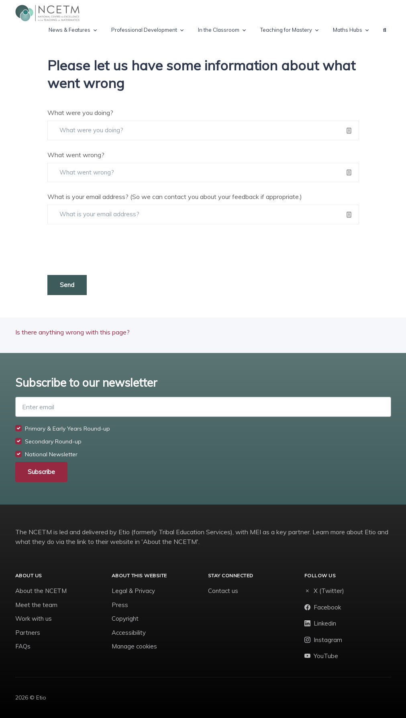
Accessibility (129, 632)
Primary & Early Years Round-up (67, 428)
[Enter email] (203, 407)
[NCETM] (47, 13)
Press (120, 605)
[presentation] (108, 249)
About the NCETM (41, 591)
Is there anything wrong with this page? (72, 332)
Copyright (125, 618)
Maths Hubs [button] (347, 30)
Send (67, 285)
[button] (384, 30)
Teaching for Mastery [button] (286, 30)
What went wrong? (75, 155)
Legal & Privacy (133, 591)
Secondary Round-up (53, 441)
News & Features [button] (69, 30)
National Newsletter (51, 454)
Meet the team (36, 605)
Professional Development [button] (144, 30)
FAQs (23, 646)
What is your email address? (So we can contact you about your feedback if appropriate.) (174, 197)
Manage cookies (134, 646)
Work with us (33, 618)
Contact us (223, 591)
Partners (27, 632)
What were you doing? (80, 113)
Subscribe (41, 472)
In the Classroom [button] (218, 30)
